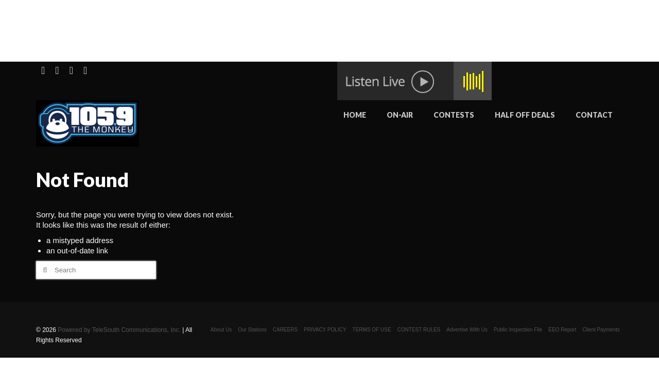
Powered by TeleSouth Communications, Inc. (119, 330)
